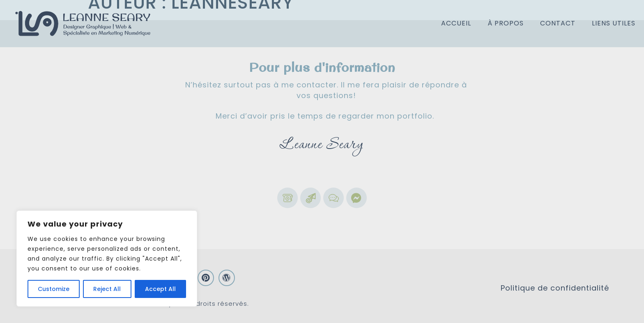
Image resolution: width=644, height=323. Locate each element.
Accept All (160, 289)
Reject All (107, 289)
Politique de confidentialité (555, 288)
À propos (506, 23)
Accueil (456, 23)
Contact (557, 23)
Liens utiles (613, 23)
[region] (106, 259)
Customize (53, 289)
